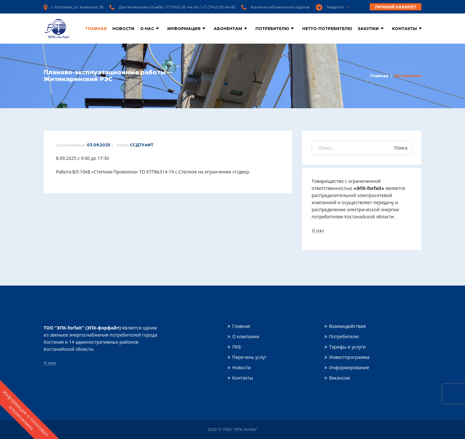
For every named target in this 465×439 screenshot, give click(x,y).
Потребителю (272, 28)
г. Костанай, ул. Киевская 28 (77, 7)
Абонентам (228, 28)
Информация (184, 28)
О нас (147, 28)
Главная (96, 28)
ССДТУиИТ (141, 144)
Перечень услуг (249, 357)
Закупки (368, 28)
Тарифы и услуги (347, 347)
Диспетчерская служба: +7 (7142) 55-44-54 (159, 7)
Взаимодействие (347, 326)
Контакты (404, 28)
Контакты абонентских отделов (280, 7)
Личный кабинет (395, 7)
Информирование (349, 367)
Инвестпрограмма (349, 357)
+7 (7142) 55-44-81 (218, 7)
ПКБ (236, 347)
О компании (245, 336)
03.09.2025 (98, 144)
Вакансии (339, 378)
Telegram (337, 7)
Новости (123, 28)
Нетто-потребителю (327, 28)
